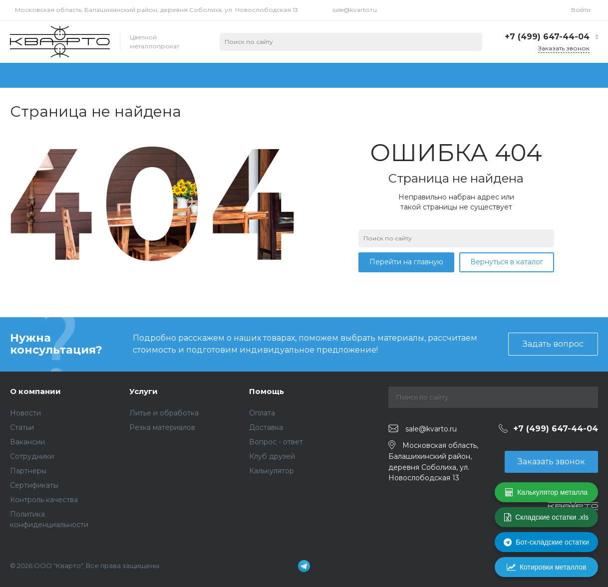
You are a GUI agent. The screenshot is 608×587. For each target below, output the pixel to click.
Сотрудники (32, 456)
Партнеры (28, 470)
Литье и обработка (164, 412)
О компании (35, 391)
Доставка (266, 427)
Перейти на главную (406, 261)
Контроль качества (44, 499)
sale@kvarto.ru (355, 9)
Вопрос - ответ (276, 441)
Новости (25, 412)
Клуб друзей (272, 456)
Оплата (262, 412)
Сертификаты (34, 485)
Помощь (266, 391)
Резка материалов (162, 427)
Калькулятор (271, 470)
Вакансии (27, 441)
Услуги (143, 391)
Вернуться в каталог (506, 261)
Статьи (22, 427)
